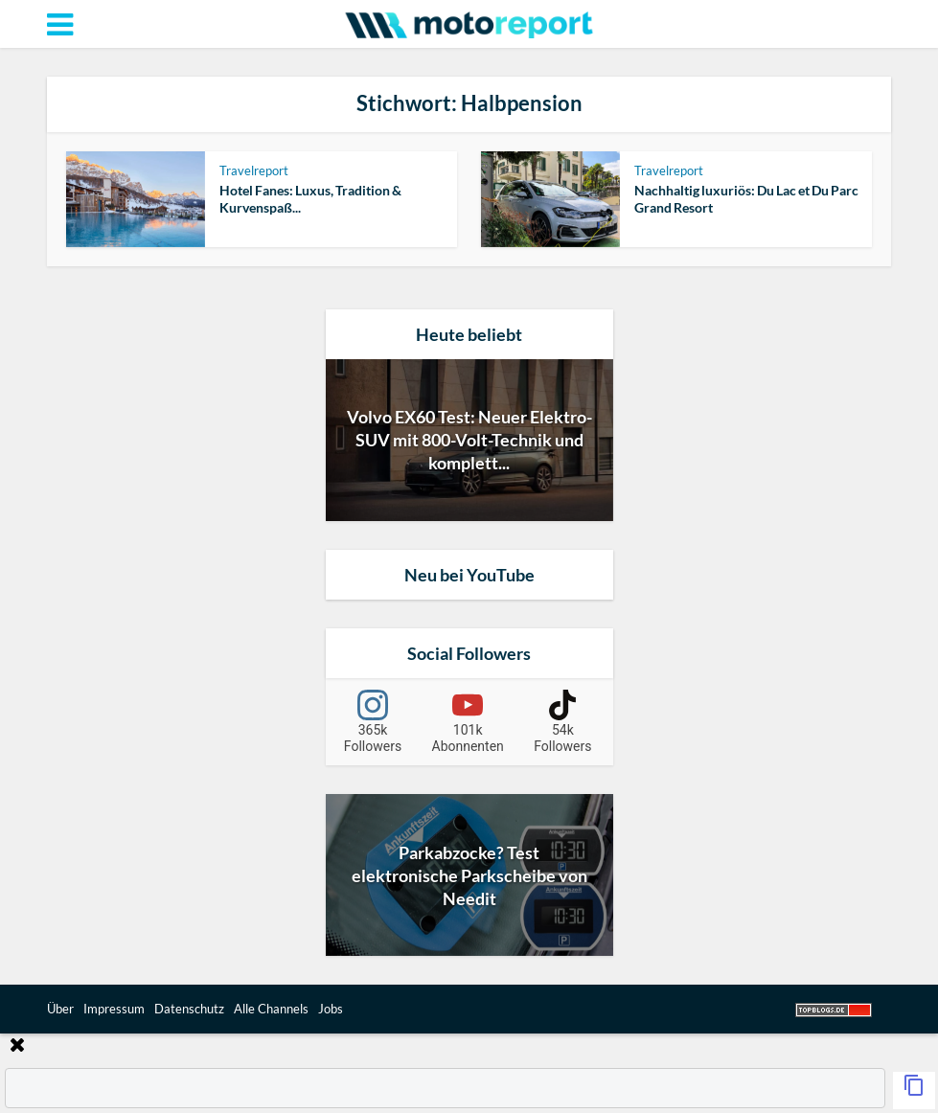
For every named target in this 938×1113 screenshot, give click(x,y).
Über (60, 1008)
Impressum (114, 1008)
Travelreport (253, 170)
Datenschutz (189, 1008)
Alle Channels (271, 1008)
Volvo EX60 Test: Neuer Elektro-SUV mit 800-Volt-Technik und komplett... (469, 439)
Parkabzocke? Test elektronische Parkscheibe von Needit (469, 875)
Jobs (330, 1008)
